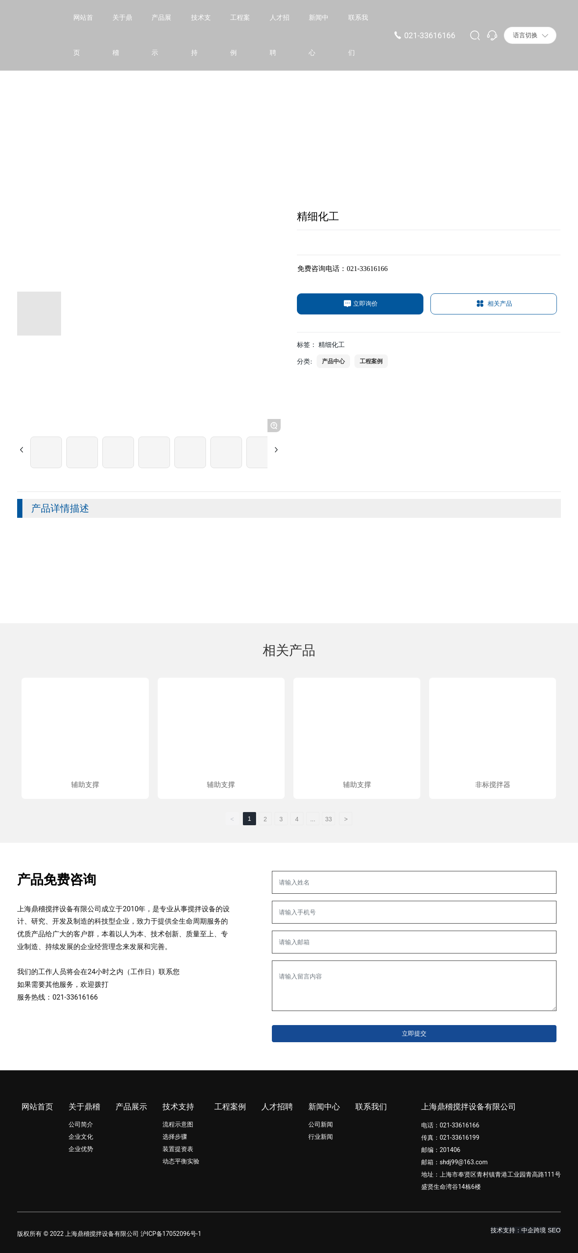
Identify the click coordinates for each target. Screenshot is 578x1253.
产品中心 (333, 361)
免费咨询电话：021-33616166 (342, 268)
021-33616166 (429, 35)
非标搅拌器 (492, 784)
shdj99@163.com (464, 1162)
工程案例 (371, 361)
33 (328, 819)
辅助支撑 (85, 784)
